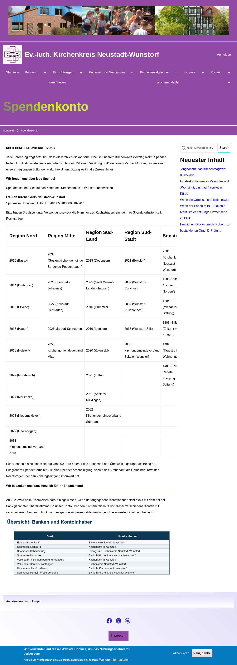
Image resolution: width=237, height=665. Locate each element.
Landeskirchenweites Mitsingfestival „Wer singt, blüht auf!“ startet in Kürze (204, 187)
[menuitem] (224, 55)
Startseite (8, 130)
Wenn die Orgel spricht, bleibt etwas (204, 199)
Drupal (36, 601)
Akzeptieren (181, 655)
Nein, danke (202, 655)
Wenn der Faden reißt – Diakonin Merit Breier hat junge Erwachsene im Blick (203, 212)
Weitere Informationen (114, 661)
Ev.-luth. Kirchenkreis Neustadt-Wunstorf (92, 54)
